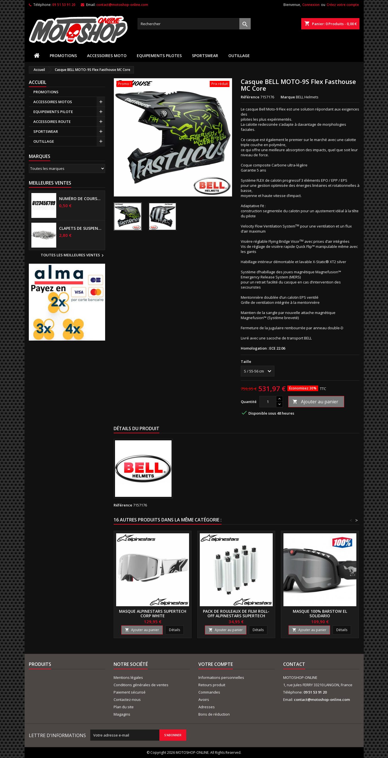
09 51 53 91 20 (63, 4)
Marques (39, 156)
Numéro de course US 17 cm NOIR (81, 198)
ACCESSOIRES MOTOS (52, 101)
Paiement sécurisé (130, 692)
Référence (250, 96)
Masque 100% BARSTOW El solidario (320, 613)
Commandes (209, 692)
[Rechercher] (194, 23)
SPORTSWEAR (205, 55)
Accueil (37, 82)
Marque (288, 96)
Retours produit (211, 684)
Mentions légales (128, 677)
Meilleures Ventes (50, 183)
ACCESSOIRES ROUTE (52, 121)
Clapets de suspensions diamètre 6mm (81, 228)
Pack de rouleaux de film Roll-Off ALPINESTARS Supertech (236, 613)
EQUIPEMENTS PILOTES (159, 55)
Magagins (122, 714)
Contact (294, 664)
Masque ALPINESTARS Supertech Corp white (152, 613)
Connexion (311, 4)
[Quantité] (267, 401)
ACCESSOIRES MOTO (107, 55)
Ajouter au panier (315, 402)
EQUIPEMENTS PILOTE (53, 111)
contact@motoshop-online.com (122, 4)
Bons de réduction (214, 714)
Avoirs (203, 699)
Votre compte (215, 664)
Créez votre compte (343, 4)
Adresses (206, 706)
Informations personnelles (221, 677)
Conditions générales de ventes (141, 684)
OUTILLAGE (239, 55)
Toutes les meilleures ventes (73, 255)
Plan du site (124, 706)
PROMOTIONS (63, 55)
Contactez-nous (127, 699)
